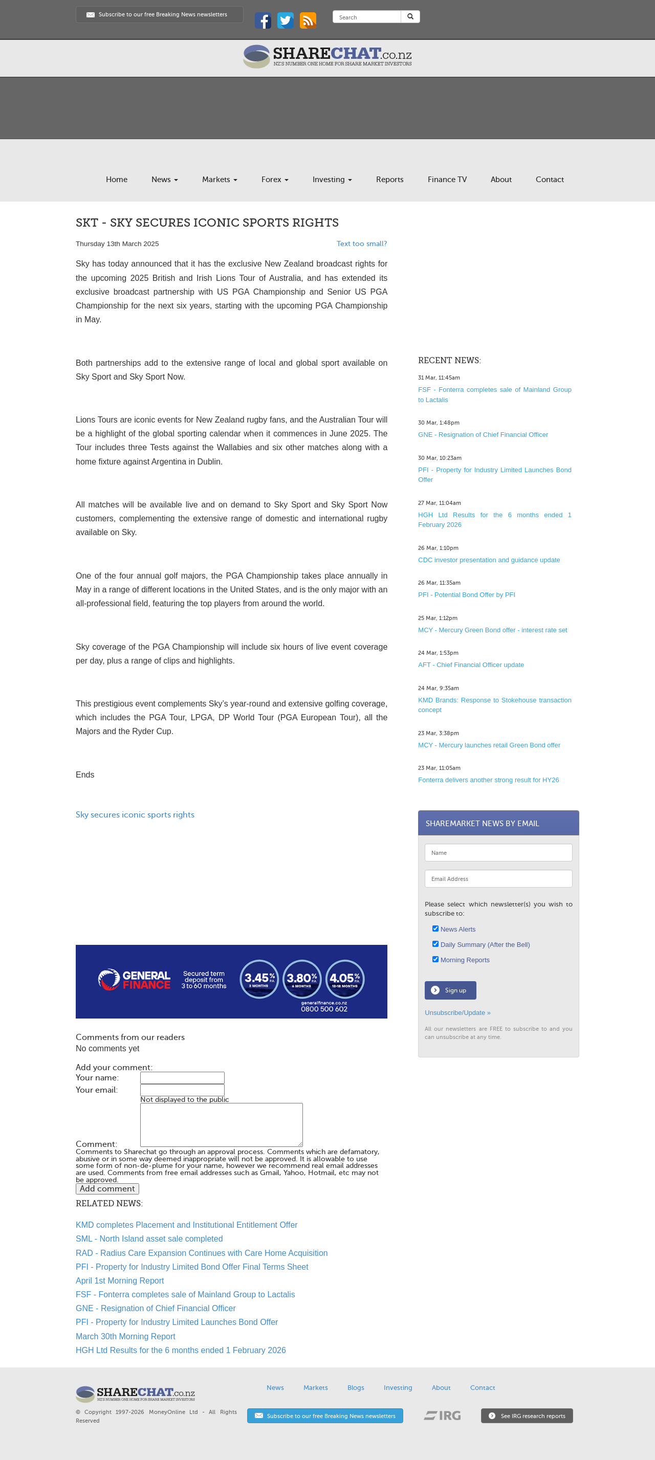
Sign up (455, 990)
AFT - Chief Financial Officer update (471, 665)
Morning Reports (461, 960)
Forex (275, 179)
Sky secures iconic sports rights (135, 815)
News (164, 179)
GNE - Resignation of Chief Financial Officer (156, 1308)
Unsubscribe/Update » (458, 1012)
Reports (390, 179)
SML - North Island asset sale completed (149, 1238)
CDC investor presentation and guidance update (489, 560)
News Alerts (453, 929)
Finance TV (447, 179)
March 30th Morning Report (126, 1336)
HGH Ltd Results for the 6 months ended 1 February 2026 (181, 1350)
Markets (219, 179)
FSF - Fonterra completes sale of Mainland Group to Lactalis (185, 1294)
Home (116, 179)
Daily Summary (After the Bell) (481, 944)
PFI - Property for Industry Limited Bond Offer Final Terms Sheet (192, 1267)
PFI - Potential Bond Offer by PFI (466, 595)
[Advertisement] (231, 912)
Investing (332, 179)
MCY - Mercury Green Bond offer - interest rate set (492, 630)
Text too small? (362, 244)
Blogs (355, 1387)
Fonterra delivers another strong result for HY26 (488, 780)
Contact (550, 179)
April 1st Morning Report (120, 1280)
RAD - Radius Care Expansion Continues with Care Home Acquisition (202, 1253)
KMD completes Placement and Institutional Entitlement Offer (187, 1225)
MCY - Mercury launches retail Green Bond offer (489, 745)
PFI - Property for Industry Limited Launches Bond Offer (177, 1322)
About (501, 179)
